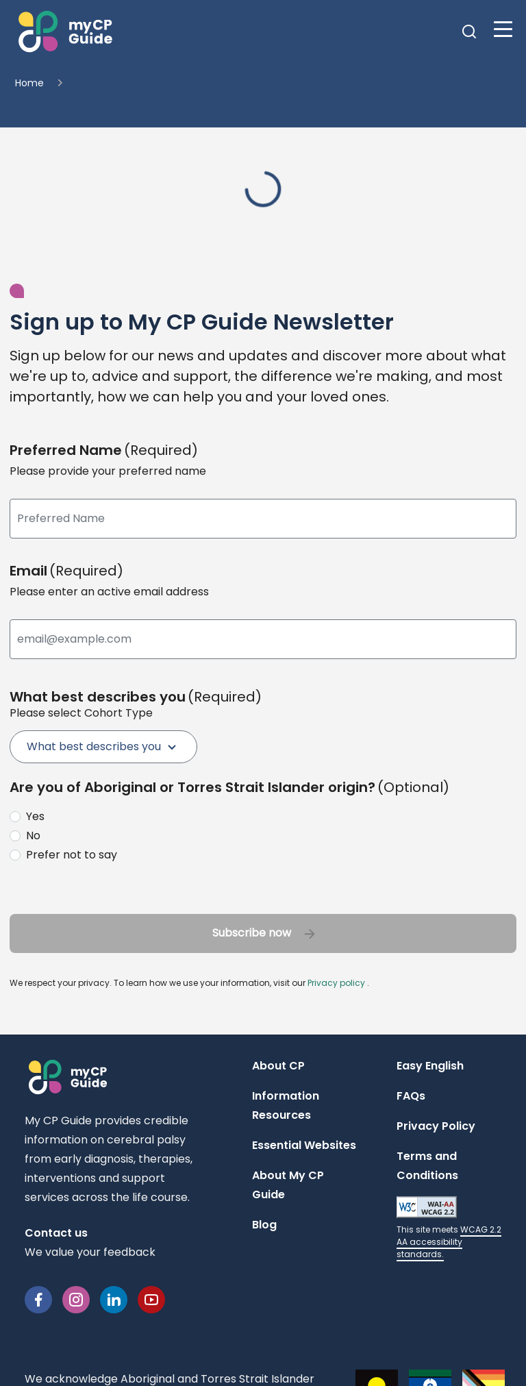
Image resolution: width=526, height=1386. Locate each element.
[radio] (260, 816)
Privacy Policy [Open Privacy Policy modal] (436, 1126)
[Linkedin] (113, 1298)
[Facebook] (38, 1298)
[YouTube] (151, 1298)
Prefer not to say (71, 855)
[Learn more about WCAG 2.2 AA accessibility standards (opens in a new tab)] (449, 1228)
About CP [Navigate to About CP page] (278, 1066)
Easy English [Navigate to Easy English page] (430, 1066)
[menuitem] (103, 746)
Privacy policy (336, 983)
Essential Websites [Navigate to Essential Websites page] (304, 1145)
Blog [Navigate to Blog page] (264, 1225)
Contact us (56, 1233)
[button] (64, 31)
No (33, 835)
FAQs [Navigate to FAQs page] (411, 1096)
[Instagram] (76, 1298)
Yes (35, 816)
